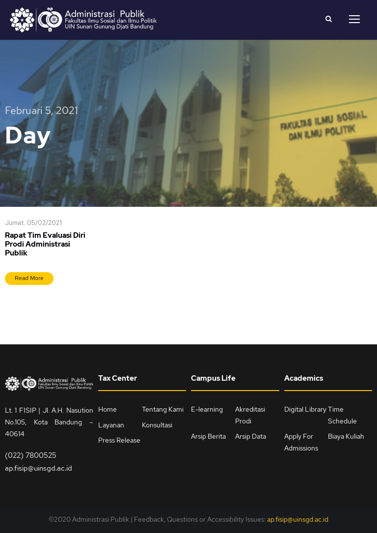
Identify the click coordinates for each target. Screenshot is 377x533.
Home (107, 409)
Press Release (119, 440)
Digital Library (305, 409)
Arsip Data (250, 436)
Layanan (111, 425)
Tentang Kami (163, 409)
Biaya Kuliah (346, 436)
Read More (29, 278)
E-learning (207, 409)
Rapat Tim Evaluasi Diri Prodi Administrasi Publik (45, 244)
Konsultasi (157, 425)
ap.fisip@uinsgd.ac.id (38, 468)
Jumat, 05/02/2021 (33, 223)
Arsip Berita (208, 436)
